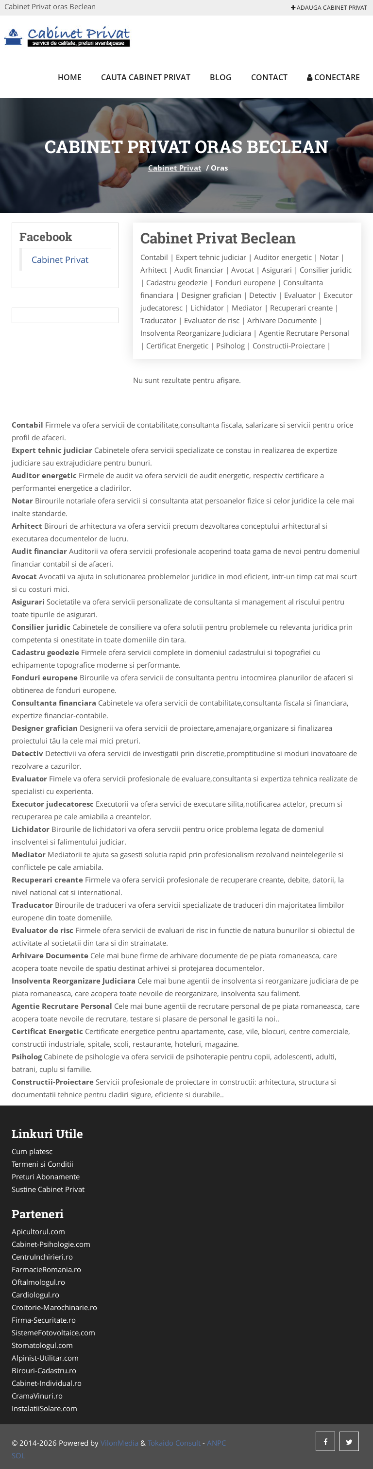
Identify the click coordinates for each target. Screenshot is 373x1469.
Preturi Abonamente (46, 1176)
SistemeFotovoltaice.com (53, 1332)
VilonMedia (119, 1443)
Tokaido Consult (174, 1443)
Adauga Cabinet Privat (329, 7)
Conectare (333, 77)
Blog (221, 77)
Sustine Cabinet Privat (48, 1189)
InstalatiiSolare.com (44, 1408)
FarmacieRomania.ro (46, 1269)
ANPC (216, 1443)
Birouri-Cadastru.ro (44, 1370)
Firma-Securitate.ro (44, 1320)
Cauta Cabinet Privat (145, 77)
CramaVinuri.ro (37, 1395)
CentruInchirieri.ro (42, 1257)
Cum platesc (32, 1151)
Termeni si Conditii (42, 1164)
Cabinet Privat (175, 168)
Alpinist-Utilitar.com (45, 1358)
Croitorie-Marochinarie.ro (54, 1307)
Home (70, 77)
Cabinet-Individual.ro (47, 1383)
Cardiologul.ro (35, 1294)
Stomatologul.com (42, 1345)
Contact (269, 77)
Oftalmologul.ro (38, 1282)
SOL (18, 1455)
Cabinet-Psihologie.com (51, 1244)
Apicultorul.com (38, 1231)
